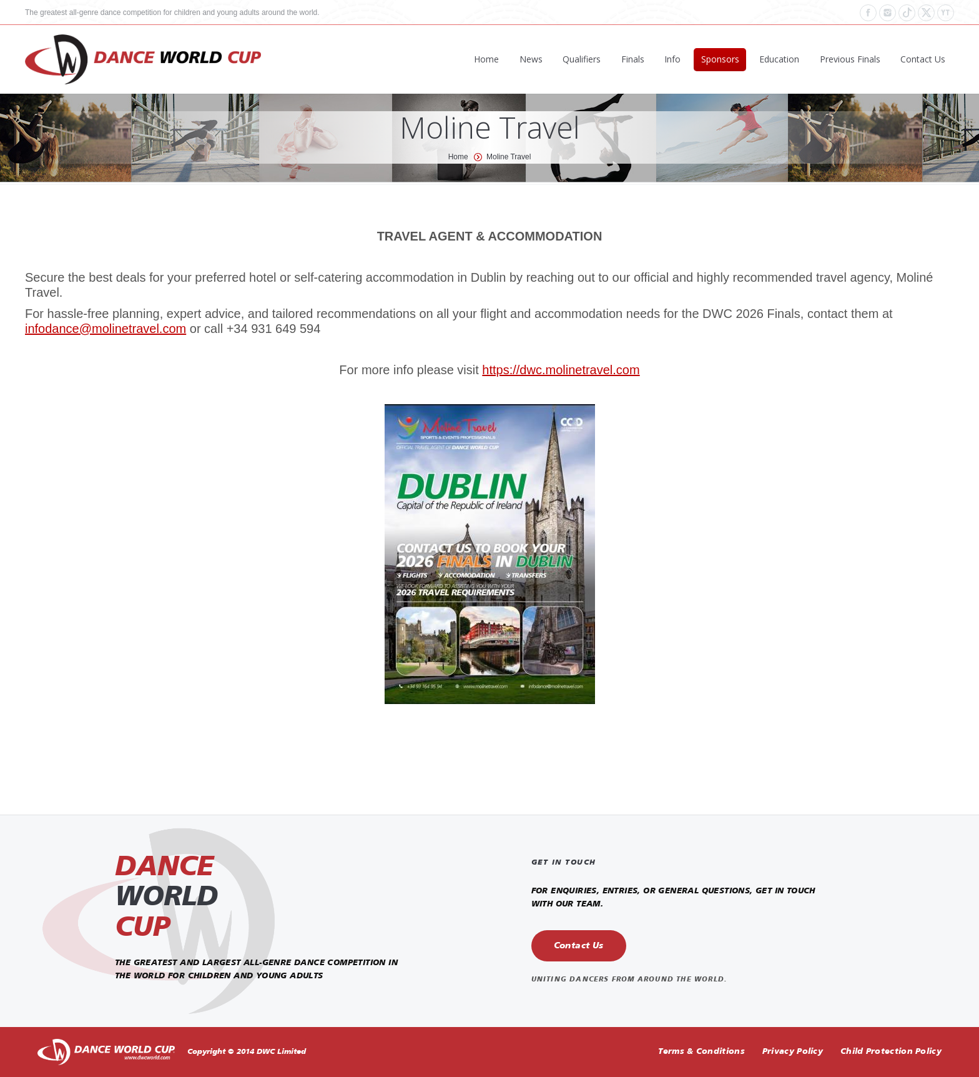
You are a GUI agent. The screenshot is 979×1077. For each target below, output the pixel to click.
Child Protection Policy (891, 1052)
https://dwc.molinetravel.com (560, 370)
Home (458, 156)
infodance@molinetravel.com (105, 328)
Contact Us (579, 945)
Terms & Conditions (701, 1052)
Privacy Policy (792, 1052)
